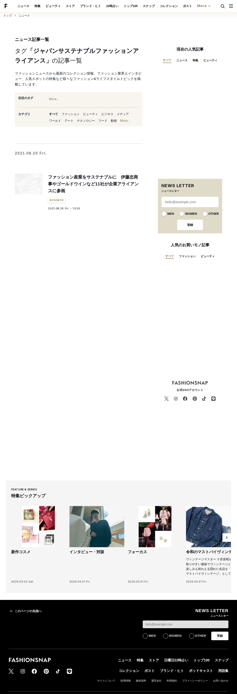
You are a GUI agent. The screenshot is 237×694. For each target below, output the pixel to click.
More (204, 6)
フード (102, 120)
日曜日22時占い (176, 660)
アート (69, 120)
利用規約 (172, 680)
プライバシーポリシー (195, 680)
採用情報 (125, 680)
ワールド (55, 120)
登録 (190, 225)
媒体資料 (141, 680)
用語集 (223, 671)
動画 (114, 120)
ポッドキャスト (201, 671)
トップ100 (131, 6)
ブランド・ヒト (90, 6)
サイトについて (106, 680)
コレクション (169, 6)
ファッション (71, 114)
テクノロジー (86, 120)
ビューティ (53, 6)
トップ (7, 15)
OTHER (213, 213)
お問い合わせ (220, 680)
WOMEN (191, 213)
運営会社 (156, 680)
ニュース (23, 6)
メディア (123, 114)
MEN (170, 213)
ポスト (187, 6)
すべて (53, 114)
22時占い (112, 6)
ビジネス (107, 114)
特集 (37, 6)
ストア (70, 6)
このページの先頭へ (25, 611)
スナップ (149, 6)
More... (53, 99)
